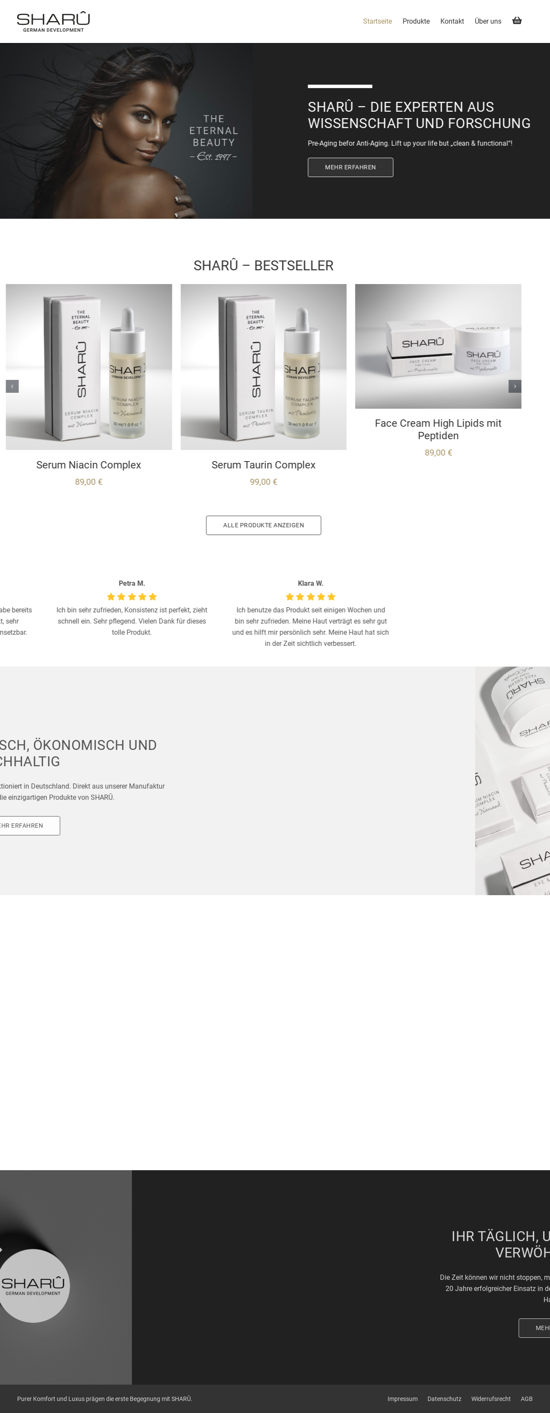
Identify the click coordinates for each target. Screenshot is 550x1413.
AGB (527, 1398)
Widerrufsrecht (491, 1398)
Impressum (403, 1398)
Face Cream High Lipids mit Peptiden (360, 429)
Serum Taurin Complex (186, 465)
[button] (437, 386)
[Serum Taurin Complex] (186, 288)
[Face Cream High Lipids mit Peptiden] (360, 288)
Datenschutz (444, 1398)
